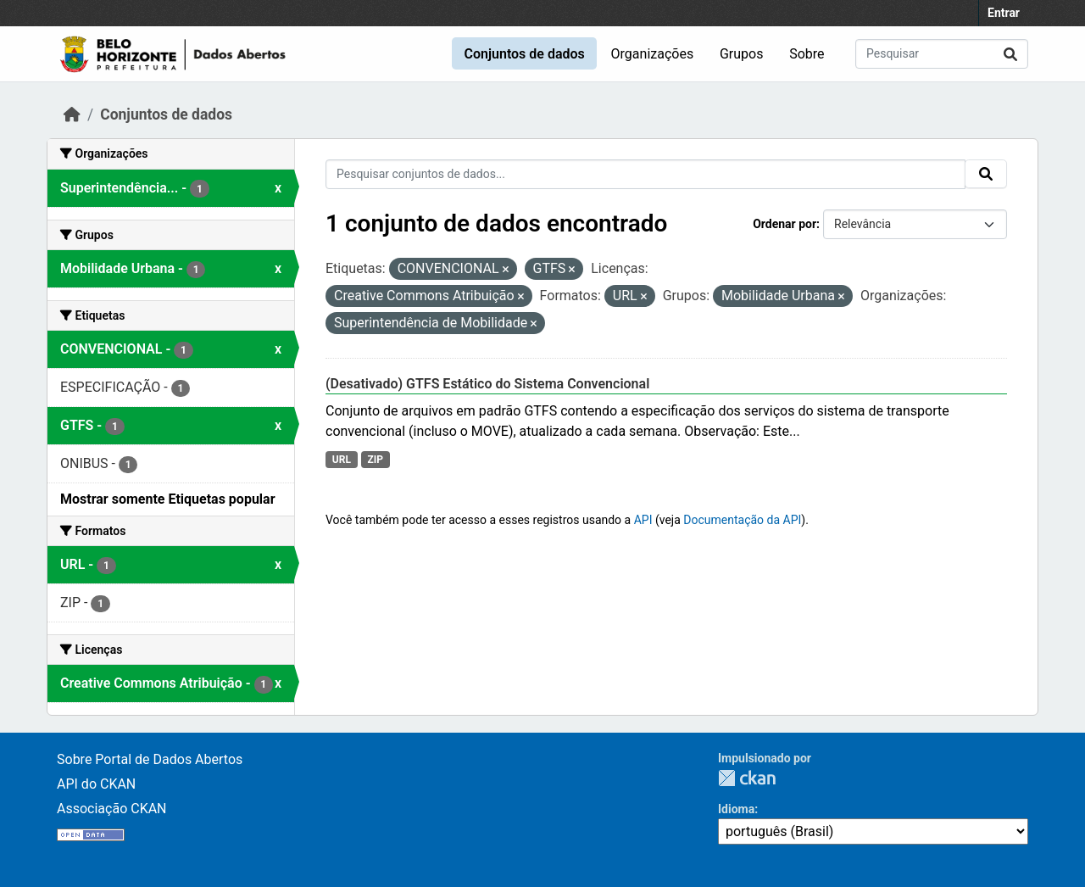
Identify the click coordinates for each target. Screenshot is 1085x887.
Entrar (1004, 13)
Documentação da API (742, 520)
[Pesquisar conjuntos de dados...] (941, 54)
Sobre (806, 54)
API (643, 520)
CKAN (747, 778)
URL (341, 460)
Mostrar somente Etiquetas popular (167, 499)
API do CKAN (96, 784)
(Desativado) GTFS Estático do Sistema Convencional (487, 384)
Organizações (652, 54)
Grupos (742, 54)
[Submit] (1010, 54)
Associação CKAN (112, 809)
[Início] (72, 114)
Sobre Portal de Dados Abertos (149, 759)
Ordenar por (784, 224)
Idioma (736, 809)
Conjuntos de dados (524, 54)
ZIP (375, 460)
